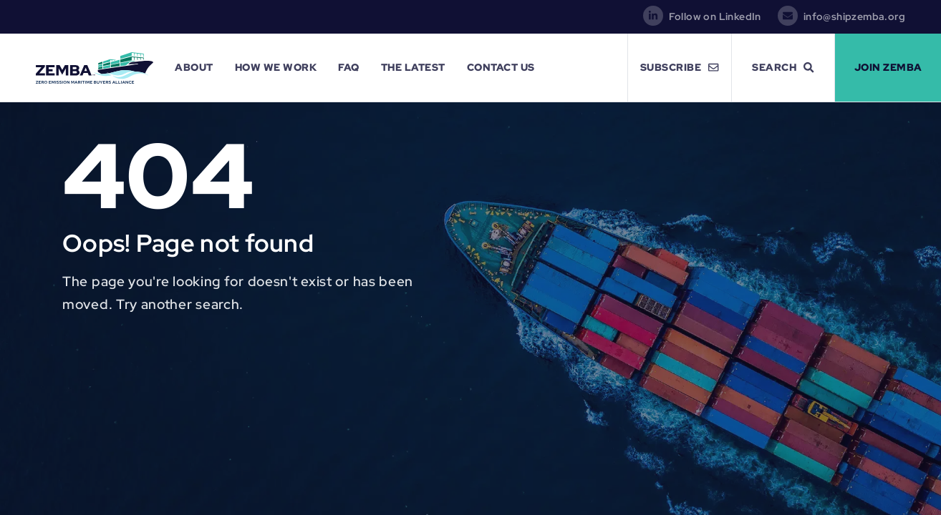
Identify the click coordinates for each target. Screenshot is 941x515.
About (194, 67)
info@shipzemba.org (854, 16)
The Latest (413, 67)
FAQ (348, 67)
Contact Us (501, 67)
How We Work (276, 67)
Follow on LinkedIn (715, 16)
